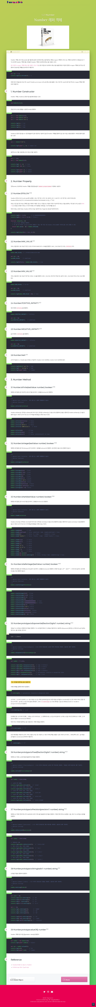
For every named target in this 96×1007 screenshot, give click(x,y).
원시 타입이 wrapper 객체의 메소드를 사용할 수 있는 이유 (24, 65)
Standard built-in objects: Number (22, 965)
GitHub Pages (46, 999)
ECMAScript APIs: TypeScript (21, 967)
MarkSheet (57, 999)
